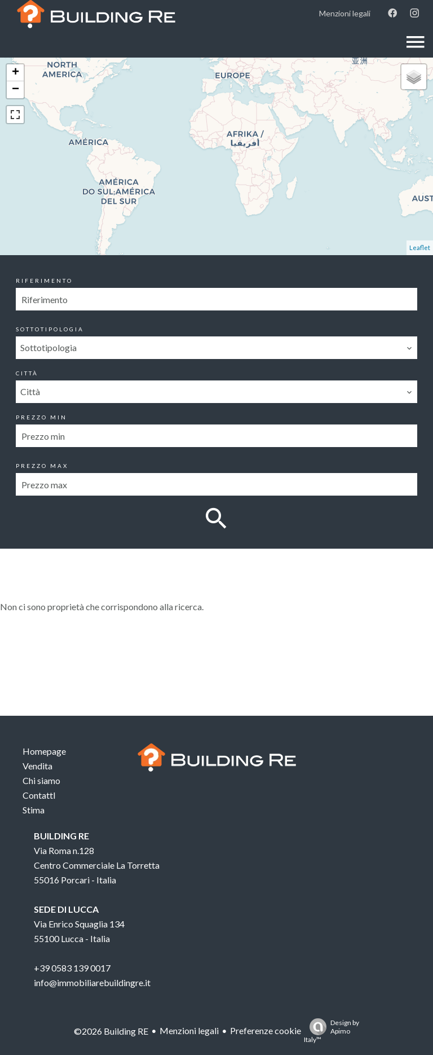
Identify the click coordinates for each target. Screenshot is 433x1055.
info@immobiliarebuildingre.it (92, 982)
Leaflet (419, 247)
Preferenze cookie (265, 1030)
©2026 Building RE (111, 1031)
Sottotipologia (50, 329)
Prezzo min (41, 417)
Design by (331, 1031)
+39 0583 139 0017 (72, 967)
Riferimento (44, 280)
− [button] (15, 89)
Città (27, 373)
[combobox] (216, 347)
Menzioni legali (189, 1030)
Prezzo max (42, 465)
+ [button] (15, 72)
